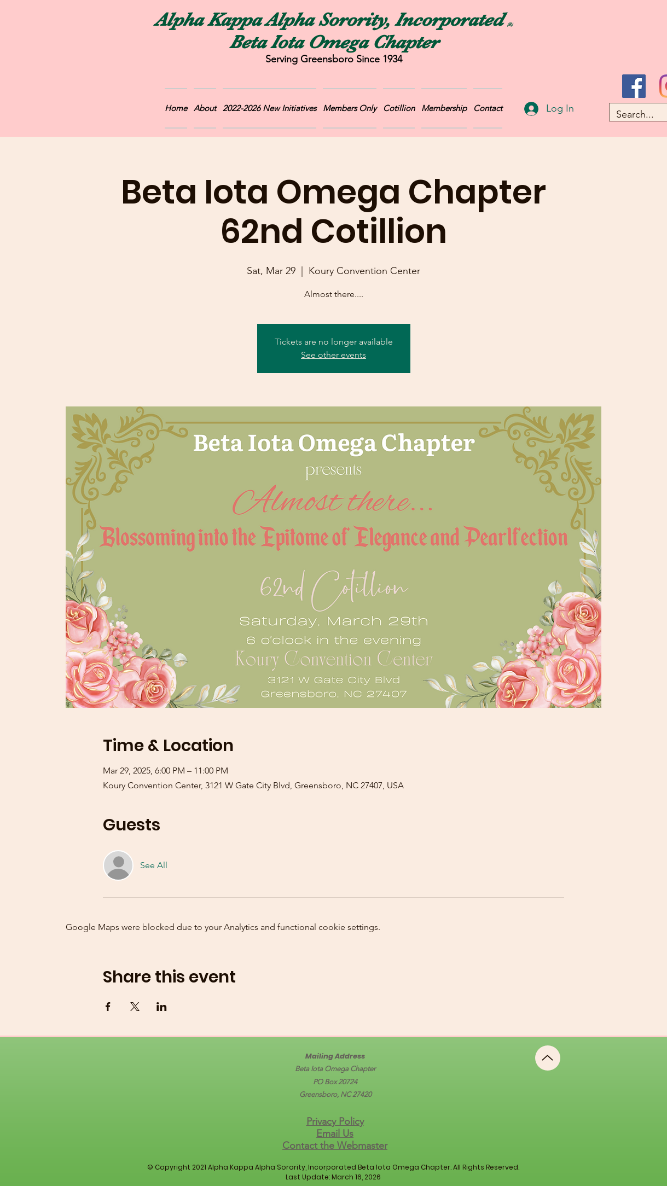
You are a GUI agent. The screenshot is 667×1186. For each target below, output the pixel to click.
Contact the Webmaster (334, 1146)
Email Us (334, 1133)
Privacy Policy (335, 1121)
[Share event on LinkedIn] (161, 1006)
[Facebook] (634, 86)
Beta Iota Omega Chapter (333, 42)
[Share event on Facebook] (108, 1006)
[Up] (547, 1058)
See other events (333, 355)
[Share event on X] (135, 1006)
